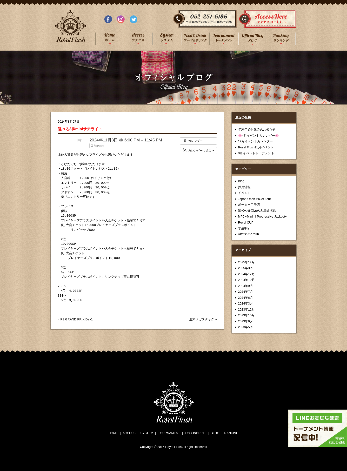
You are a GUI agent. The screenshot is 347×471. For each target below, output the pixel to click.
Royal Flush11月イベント (256, 147)
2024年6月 (245, 297)
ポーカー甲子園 (249, 204)
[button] (198, 150)
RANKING (231, 433)
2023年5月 (245, 327)
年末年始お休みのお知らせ (257, 129)
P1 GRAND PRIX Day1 (76, 319)
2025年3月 (245, 268)
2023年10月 (246, 315)
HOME (113, 433)
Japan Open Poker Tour (254, 199)
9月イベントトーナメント (256, 153)
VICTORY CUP (248, 234)
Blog (241, 181)
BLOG (215, 433)
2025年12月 (246, 262)
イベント (244, 193)
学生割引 (244, 228)
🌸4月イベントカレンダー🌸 (258, 135)
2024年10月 (246, 280)
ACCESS (129, 433)
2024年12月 (246, 274)
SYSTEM (146, 433)
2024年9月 (245, 286)
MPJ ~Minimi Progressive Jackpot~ (262, 216)
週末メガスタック (201, 319)
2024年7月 (245, 291)
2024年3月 (245, 303)
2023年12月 (246, 309)
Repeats (97, 145)
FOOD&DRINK (195, 433)
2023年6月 (245, 321)
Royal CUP (246, 222)
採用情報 (244, 187)
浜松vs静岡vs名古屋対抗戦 (257, 210)
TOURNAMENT (169, 433)
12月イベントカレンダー (255, 141)
